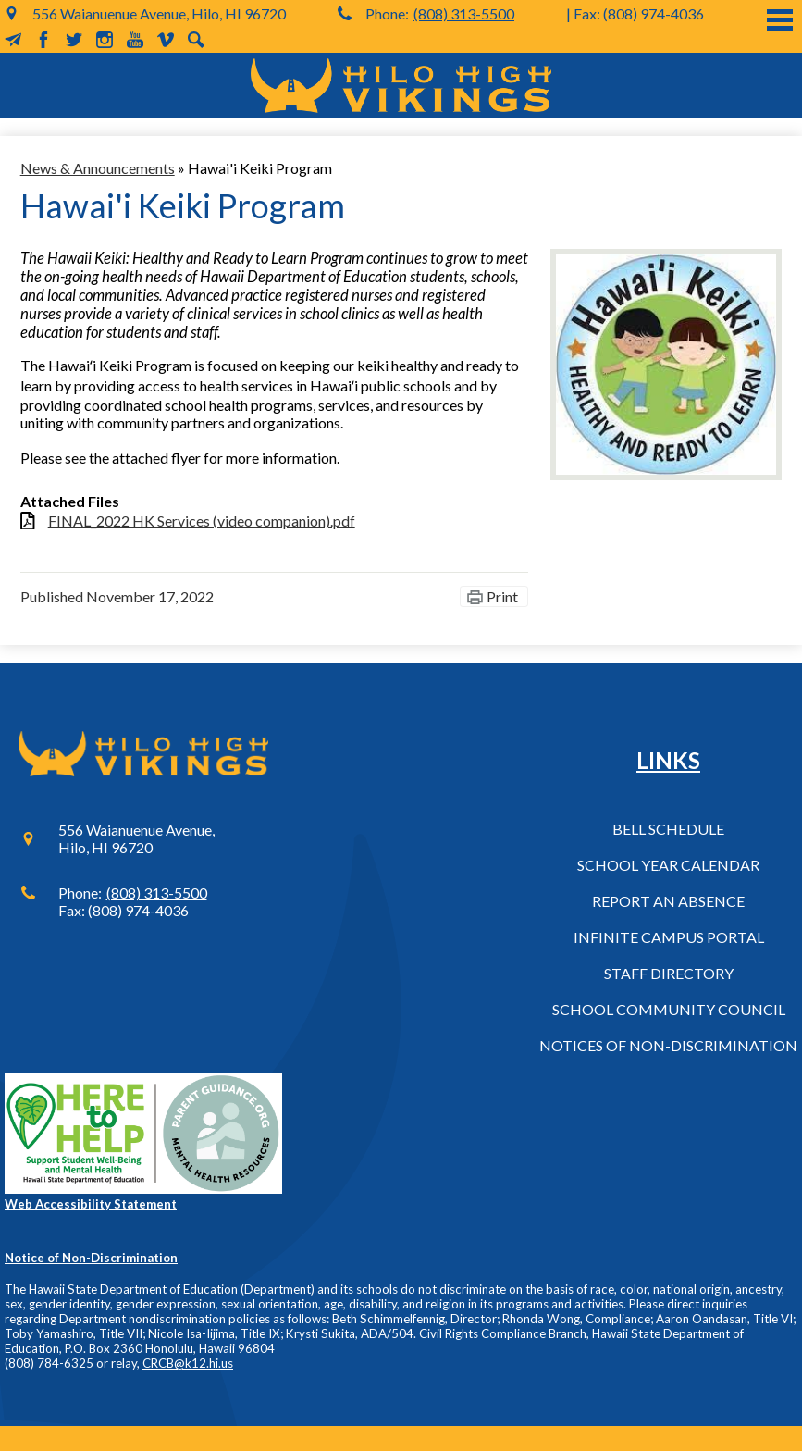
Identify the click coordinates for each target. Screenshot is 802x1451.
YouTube (135, 39)
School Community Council (668, 1009)
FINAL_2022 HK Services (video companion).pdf (201, 520)
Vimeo (165, 39)
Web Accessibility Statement (91, 1204)
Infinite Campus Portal (669, 937)
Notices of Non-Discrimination (668, 1045)
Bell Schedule (668, 828)
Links (668, 760)
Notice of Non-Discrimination (91, 1257)
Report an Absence (668, 901)
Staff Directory (669, 973)
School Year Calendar (668, 865)
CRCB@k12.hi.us (187, 1363)
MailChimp (13, 39)
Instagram (104, 39)
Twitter (74, 39)
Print (502, 596)
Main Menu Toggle (780, 20)
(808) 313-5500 (463, 13)
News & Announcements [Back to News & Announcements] (97, 168)
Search (196, 39)
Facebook (43, 39)
